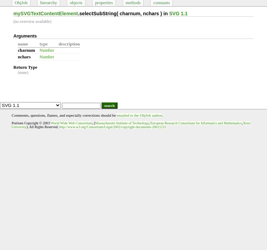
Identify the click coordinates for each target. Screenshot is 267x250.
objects (76, 2)
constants (161, 2)
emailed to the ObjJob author (139, 115)
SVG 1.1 (178, 13)
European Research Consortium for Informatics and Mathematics (196, 123)
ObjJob (21, 2)
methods (133, 2)
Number (47, 50)
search (109, 105)
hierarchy (48, 2)
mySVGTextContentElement (45, 13)
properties (104, 2)
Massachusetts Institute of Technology (122, 123)
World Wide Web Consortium (71, 123)
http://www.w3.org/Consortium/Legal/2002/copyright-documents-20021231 (112, 127)
